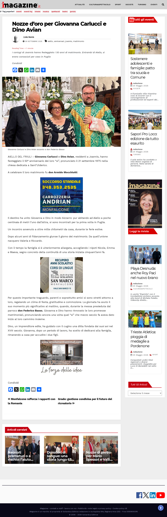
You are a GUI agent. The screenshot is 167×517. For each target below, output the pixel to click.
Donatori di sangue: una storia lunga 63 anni (59, 457)
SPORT (118, 5)
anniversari (59, 41)
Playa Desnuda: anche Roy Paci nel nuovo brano (144, 273)
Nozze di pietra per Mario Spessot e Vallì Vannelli (98, 457)
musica (46, 12)
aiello (50, 41)
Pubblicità (82, 508)
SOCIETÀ (129, 5)
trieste (37, 12)
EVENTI (154, 5)
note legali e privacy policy (99, 508)
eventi (18, 12)
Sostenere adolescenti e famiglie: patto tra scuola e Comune (142, 68)
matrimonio (78, 41)
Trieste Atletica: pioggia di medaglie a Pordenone (143, 339)
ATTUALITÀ (80, 5)
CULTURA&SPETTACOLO (99, 5)
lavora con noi (70, 508)
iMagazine (44, 508)
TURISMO (142, 5)
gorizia (73, 12)
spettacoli (55, 12)
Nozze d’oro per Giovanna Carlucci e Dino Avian (59, 26)
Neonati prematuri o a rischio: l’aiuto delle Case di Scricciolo (19, 459)
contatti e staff (56, 508)
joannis (68, 41)
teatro (65, 12)
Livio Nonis (28, 37)
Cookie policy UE (120, 508)
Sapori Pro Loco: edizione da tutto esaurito (144, 139)
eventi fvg (28, 12)
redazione (137, 83)
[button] (163, 4)
